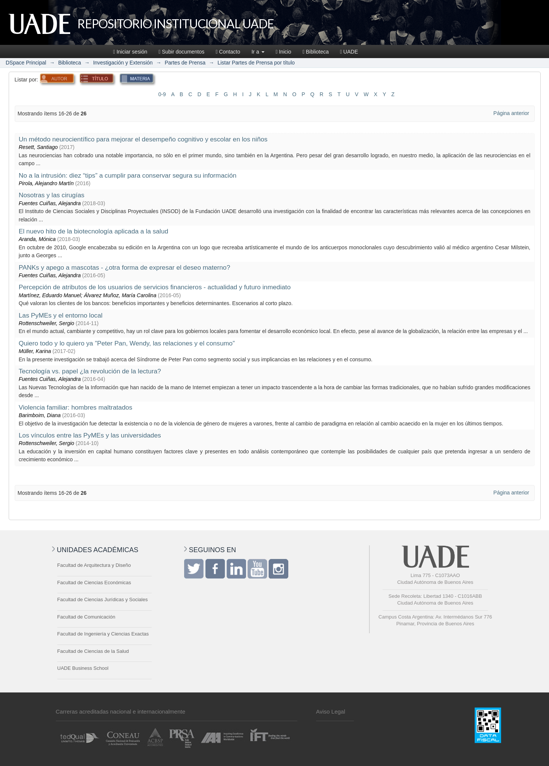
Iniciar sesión (130, 52)
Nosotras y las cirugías (52, 195)
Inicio (283, 52)
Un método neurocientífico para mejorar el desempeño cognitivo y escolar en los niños (143, 139)
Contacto (228, 52)
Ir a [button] (257, 52)
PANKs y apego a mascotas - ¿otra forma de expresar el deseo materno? (125, 267)
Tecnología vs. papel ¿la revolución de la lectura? (90, 371)
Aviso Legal (330, 711)
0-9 (162, 94)
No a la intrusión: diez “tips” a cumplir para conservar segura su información (128, 175)
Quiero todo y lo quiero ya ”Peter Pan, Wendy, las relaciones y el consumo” (127, 343)
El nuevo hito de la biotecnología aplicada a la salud (93, 231)
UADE (349, 52)
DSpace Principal (26, 63)
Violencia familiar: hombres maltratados (75, 407)
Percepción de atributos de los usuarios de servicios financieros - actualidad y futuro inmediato (155, 287)
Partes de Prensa (185, 63)
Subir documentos (181, 52)
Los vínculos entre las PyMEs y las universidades (90, 435)
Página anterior (511, 113)
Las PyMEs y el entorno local (61, 315)
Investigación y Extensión (123, 63)
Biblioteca (316, 52)
